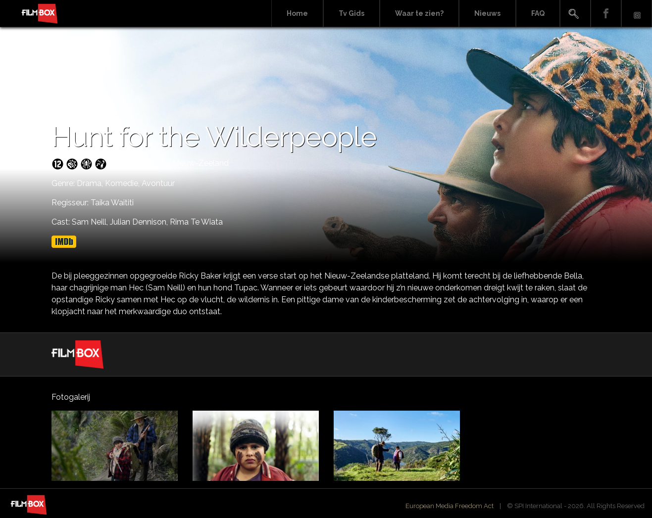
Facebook (606, 13)
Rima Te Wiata (196, 222)
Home (297, 13)
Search (575, 13)
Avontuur (158, 183)
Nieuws (487, 13)
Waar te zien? (419, 13)
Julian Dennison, (140, 222)
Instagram (636, 13)
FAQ (538, 13)
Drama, (91, 183)
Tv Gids (351, 13)
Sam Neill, (91, 222)
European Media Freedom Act (449, 506)
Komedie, (123, 183)
